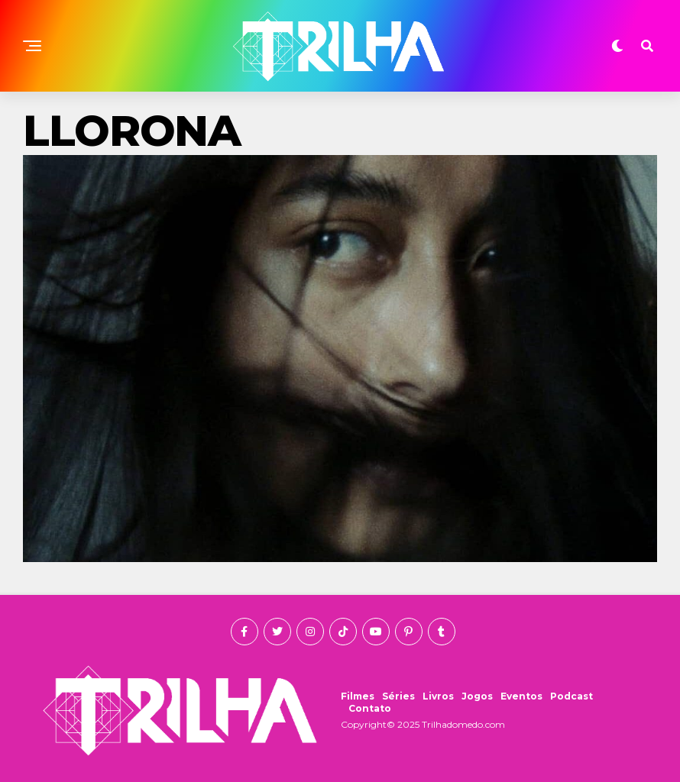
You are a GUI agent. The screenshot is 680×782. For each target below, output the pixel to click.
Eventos (521, 696)
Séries (398, 696)
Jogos (477, 696)
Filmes (357, 696)
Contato (369, 708)
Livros (438, 696)
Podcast (571, 696)
